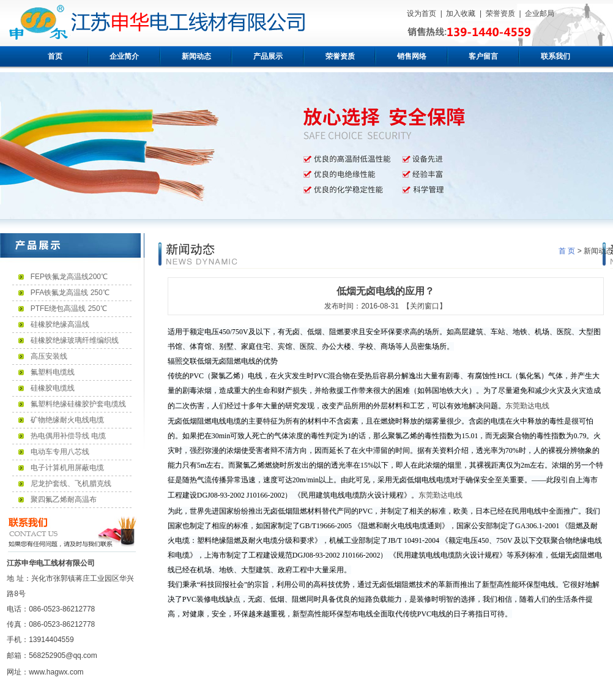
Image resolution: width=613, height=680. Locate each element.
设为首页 (421, 13)
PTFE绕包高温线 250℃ (69, 308)
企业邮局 (539, 13)
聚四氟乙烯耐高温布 (64, 499)
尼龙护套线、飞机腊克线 (71, 483)
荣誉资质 (500, 13)
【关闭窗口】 (425, 306)
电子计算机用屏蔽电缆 (67, 467)
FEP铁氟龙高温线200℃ (69, 276)
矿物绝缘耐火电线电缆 (67, 420)
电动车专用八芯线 (60, 451)
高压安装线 (49, 356)
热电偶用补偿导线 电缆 (68, 436)
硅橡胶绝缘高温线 (60, 324)
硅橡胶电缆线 (53, 388)
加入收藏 (460, 13)
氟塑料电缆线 (53, 372)
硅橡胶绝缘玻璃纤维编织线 (75, 340)
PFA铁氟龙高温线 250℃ (70, 292)
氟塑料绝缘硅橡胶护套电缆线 (78, 404)
